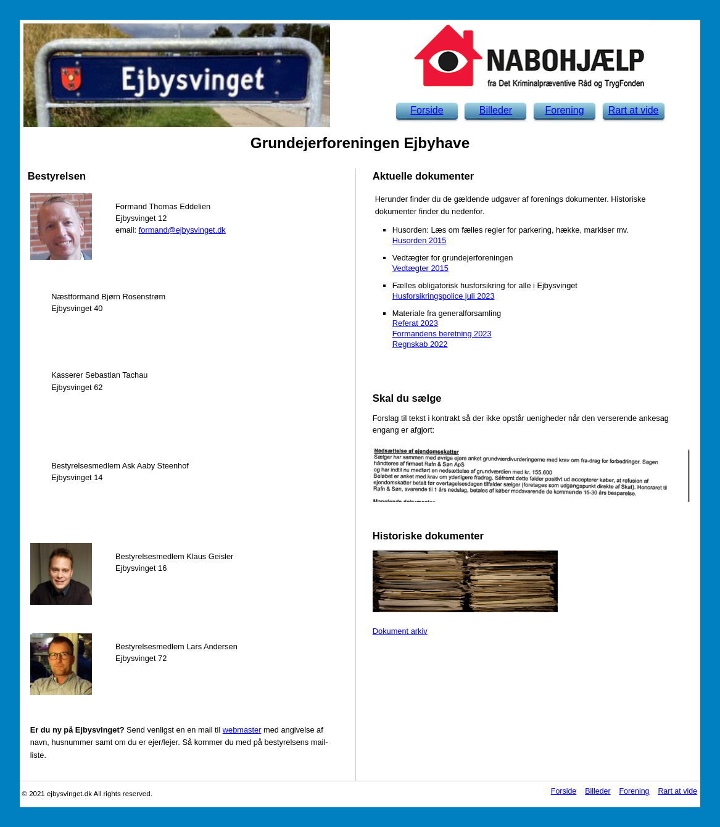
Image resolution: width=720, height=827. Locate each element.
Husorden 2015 (419, 240)
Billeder (495, 110)
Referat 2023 (415, 323)
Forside (426, 110)
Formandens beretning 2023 (442, 333)
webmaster (242, 729)
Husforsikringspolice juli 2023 (443, 296)
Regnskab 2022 (420, 344)
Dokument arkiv (400, 631)
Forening (564, 110)
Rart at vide (633, 110)
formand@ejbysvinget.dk (182, 230)
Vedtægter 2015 (420, 268)
